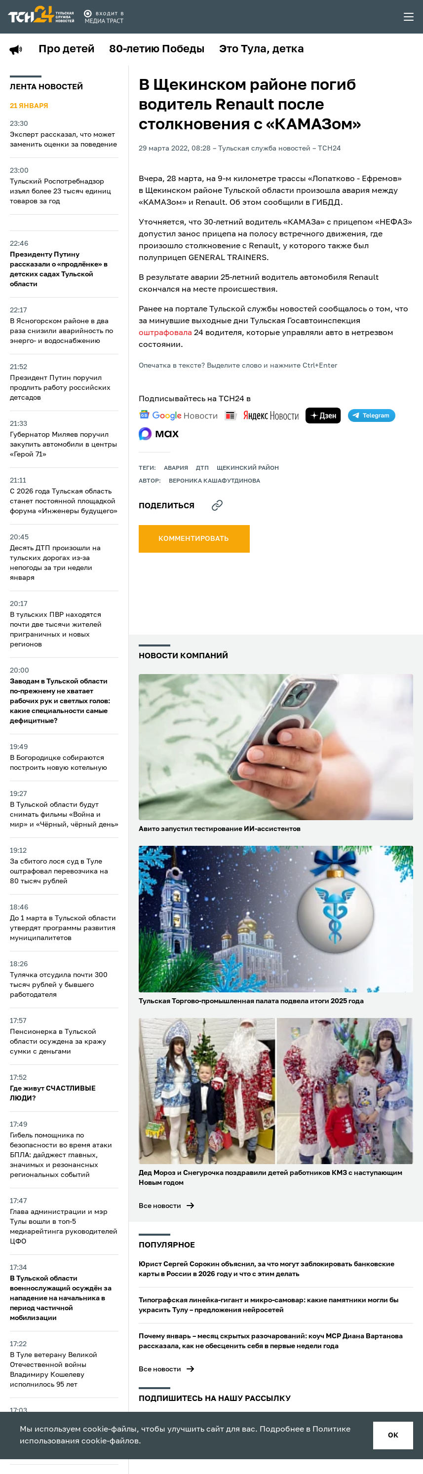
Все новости (160, 1206)
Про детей (66, 49)
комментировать (194, 538)
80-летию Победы (156, 49)
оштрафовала (165, 333)
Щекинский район (248, 468)
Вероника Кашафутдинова (214, 481)
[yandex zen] (323, 415)
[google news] (178, 415)
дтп (202, 468)
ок (393, 1435)
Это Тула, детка (261, 49)
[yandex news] (262, 415)
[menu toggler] (409, 17)
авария (176, 468)
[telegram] (371, 415)
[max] (159, 433)
